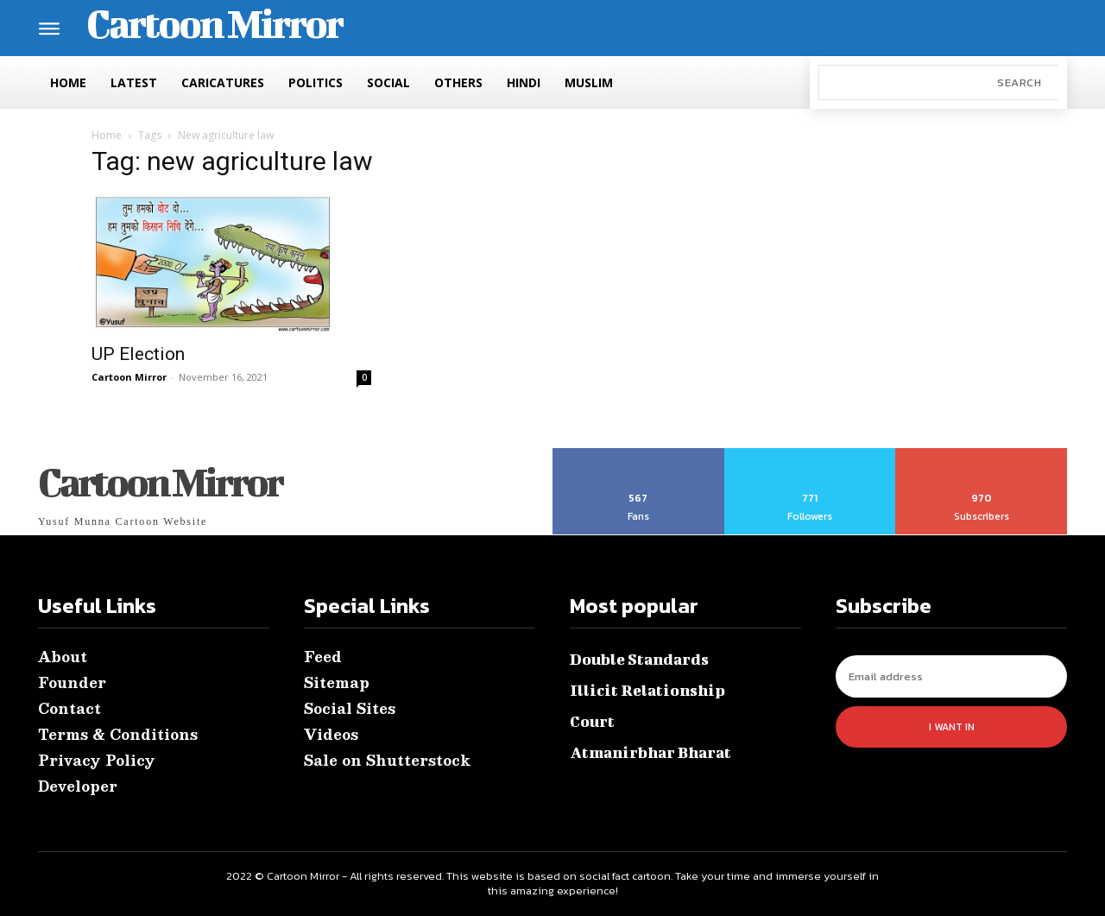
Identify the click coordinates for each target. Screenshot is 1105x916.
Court (592, 721)
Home (107, 135)
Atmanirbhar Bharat (650, 752)
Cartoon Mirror (129, 376)
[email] (951, 676)
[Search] (1019, 82)
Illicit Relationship (647, 690)
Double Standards (639, 659)
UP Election (138, 354)
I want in (952, 727)
